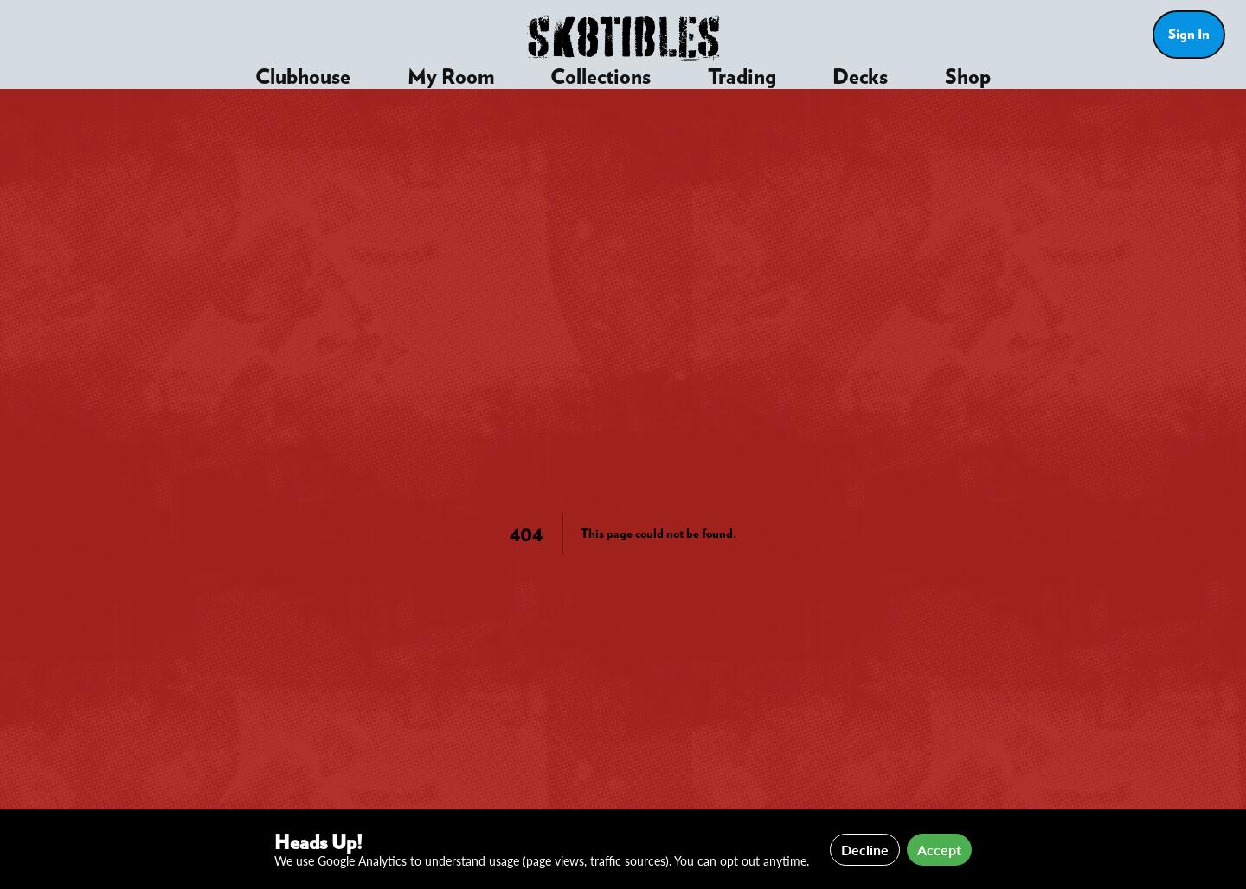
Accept (939, 849)
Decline (865, 849)
